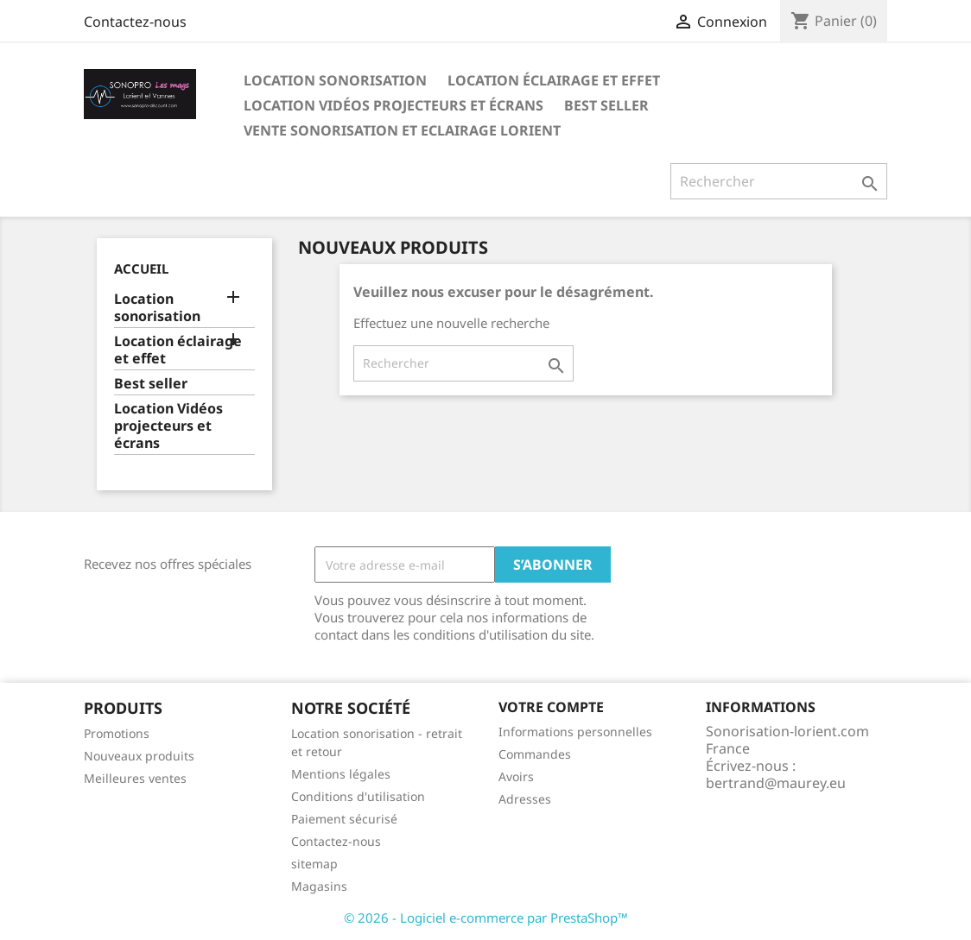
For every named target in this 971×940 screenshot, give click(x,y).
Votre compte (551, 706)
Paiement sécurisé (344, 819)
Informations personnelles (575, 731)
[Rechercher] (778, 181)
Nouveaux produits (139, 756)
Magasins (319, 886)
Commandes (534, 754)
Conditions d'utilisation (358, 796)
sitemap (314, 863)
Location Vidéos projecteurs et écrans (393, 105)
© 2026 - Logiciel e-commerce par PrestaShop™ (486, 917)
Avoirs (516, 776)
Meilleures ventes (135, 778)
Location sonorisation (335, 80)
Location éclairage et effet (553, 80)
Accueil (141, 268)
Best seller (606, 105)
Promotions (116, 733)
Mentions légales (340, 774)
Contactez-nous (135, 21)
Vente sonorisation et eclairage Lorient (402, 130)
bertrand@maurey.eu (776, 782)
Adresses (524, 799)
